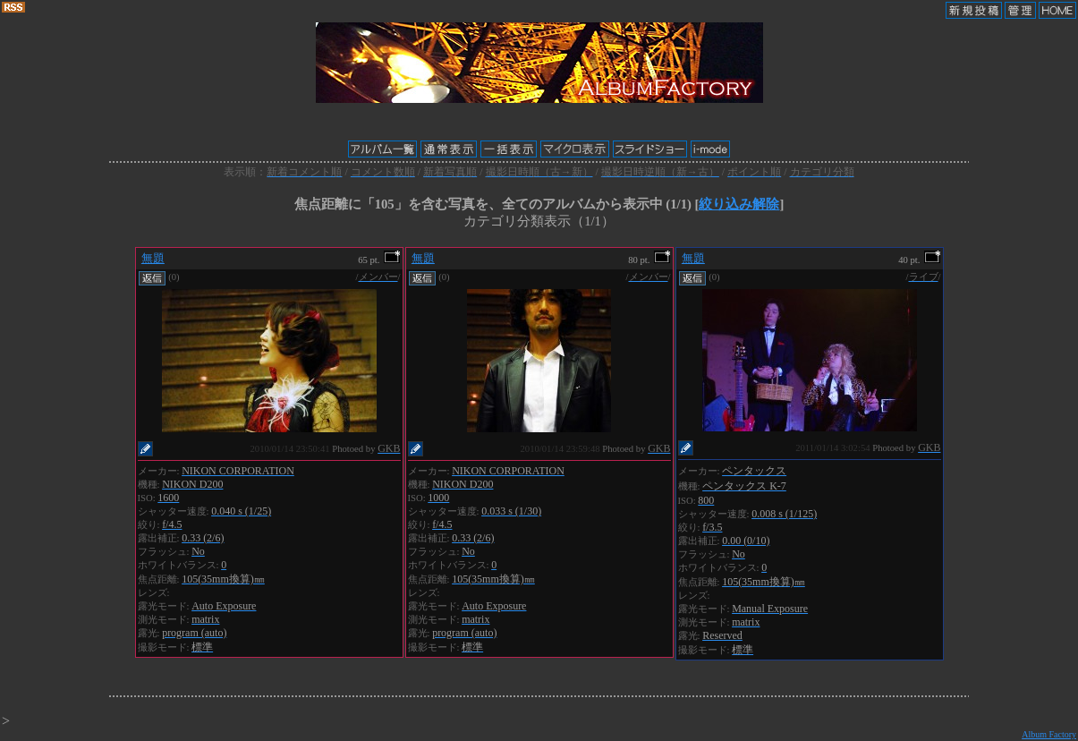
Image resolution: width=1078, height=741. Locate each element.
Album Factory (1049, 734)
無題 (153, 258)
